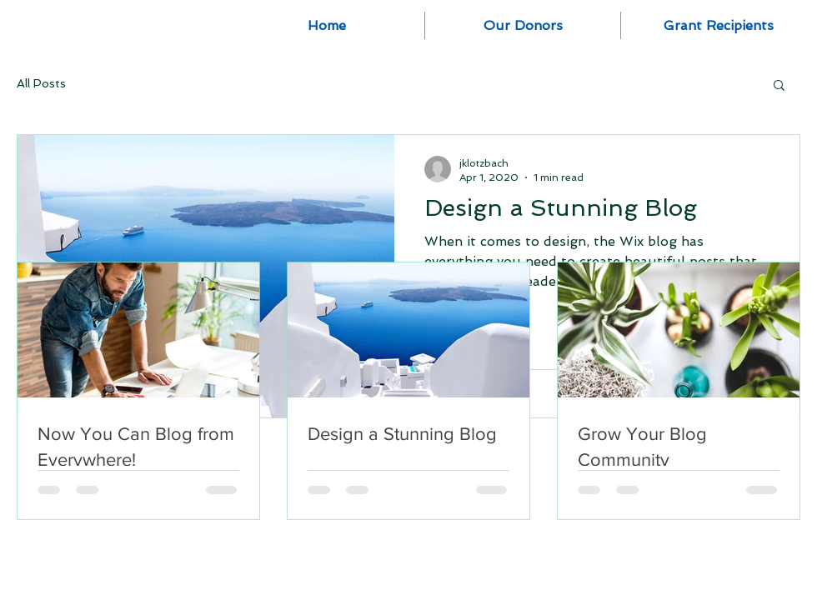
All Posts (41, 83)
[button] (779, 86)
